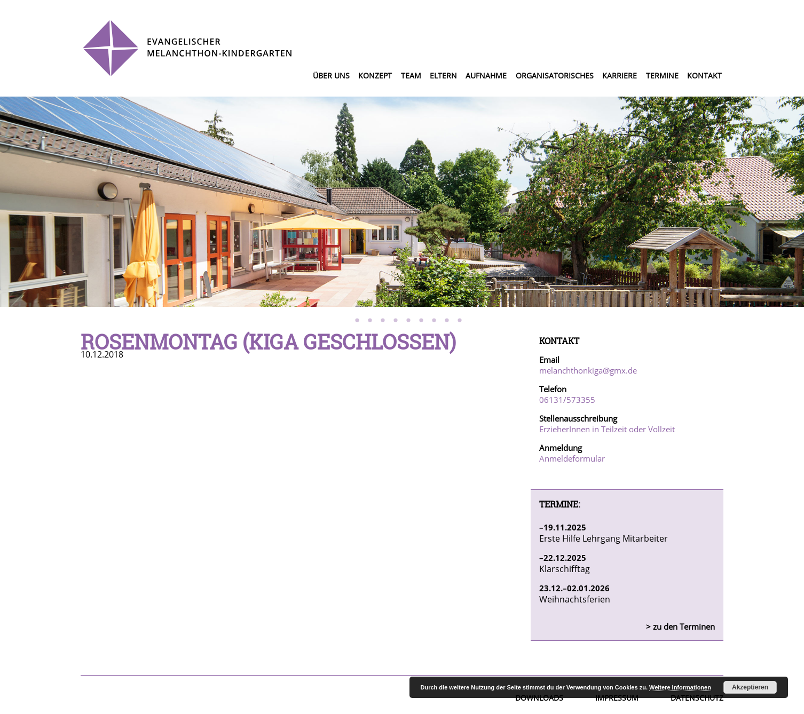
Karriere (619, 75)
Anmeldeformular (572, 458)
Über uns (331, 75)
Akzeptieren (750, 687)
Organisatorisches (555, 75)
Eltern (443, 75)
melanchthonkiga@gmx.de (588, 370)
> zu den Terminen (680, 626)
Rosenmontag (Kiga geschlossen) (268, 341)
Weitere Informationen (680, 687)
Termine (662, 75)
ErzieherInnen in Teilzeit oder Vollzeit (607, 429)
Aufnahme (486, 75)
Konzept (375, 75)
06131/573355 (567, 399)
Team (411, 75)
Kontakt (704, 75)
